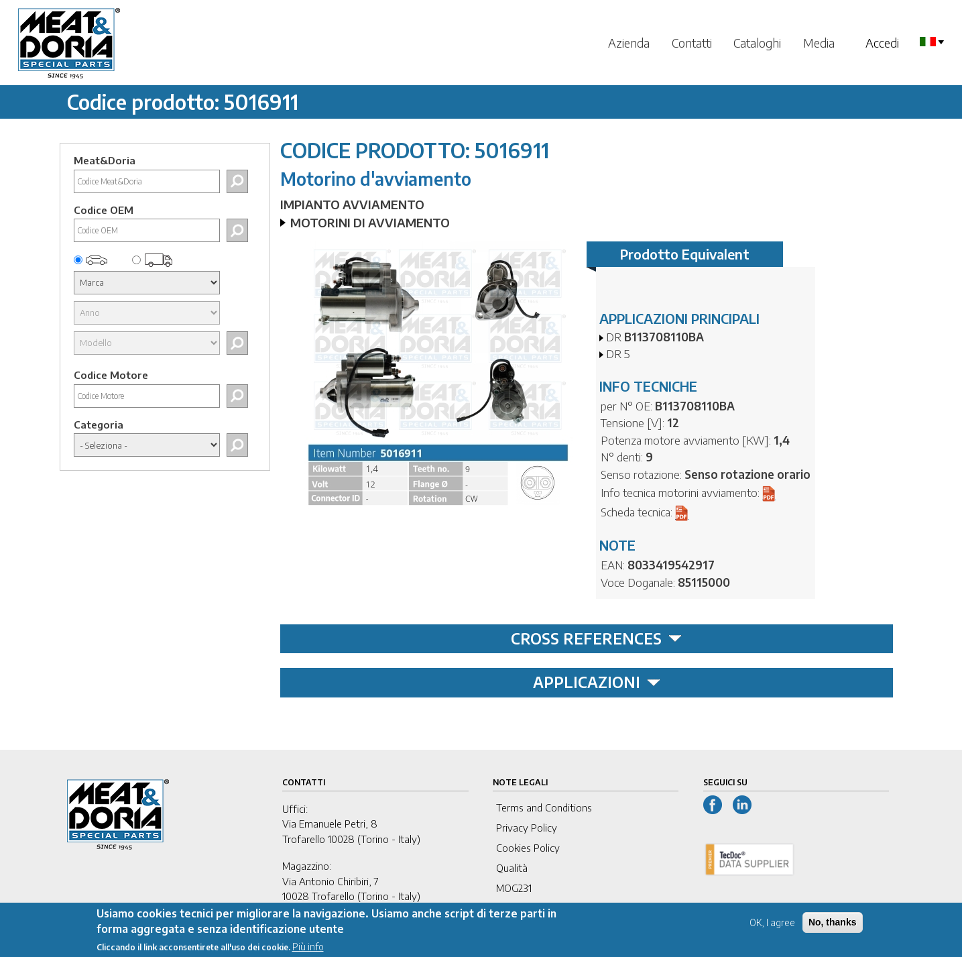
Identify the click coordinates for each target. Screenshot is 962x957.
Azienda (629, 42)
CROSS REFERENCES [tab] (596, 638)
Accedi (882, 42)
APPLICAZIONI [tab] (596, 682)
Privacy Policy (526, 828)
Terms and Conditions (544, 807)
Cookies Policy (528, 848)
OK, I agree (772, 927)
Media (819, 42)
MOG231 (514, 888)
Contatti (692, 42)
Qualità (512, 868)
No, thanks (832, 926)
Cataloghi (757, 42)
